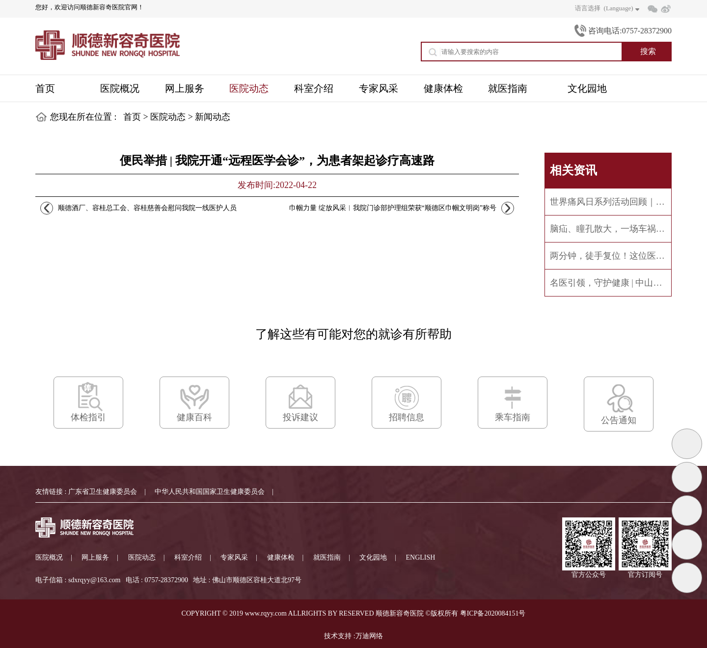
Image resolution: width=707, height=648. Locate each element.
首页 (132, 117)
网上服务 (95, 557)
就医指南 (327, 557)
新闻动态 (212, 117)
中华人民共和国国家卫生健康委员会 (210, 491)
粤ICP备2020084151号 (493, 613)
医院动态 (168, 117)
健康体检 (281, 557)
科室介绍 (188, 557)
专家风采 (234, 557)
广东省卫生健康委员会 (102, 491)
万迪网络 (369, 636)
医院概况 (49, 557)
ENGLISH (420, 557)
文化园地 (373, 557)
